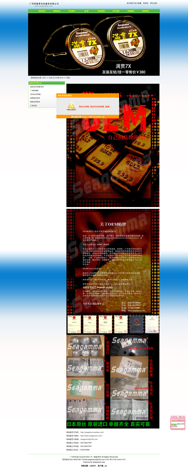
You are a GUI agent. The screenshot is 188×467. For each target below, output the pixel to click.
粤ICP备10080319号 (118, 460)
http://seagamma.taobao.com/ (92, 432)
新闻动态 (56, 11)
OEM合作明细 (35, 94)
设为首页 (130, 3)
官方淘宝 (116, 11)
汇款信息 (33, 105)
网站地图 (153, 3)
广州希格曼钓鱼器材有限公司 (81, 457)
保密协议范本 (35, 98)
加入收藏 (137, 3)
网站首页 (42, 11)
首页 (44, 78)
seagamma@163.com (89, 439)
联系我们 (145, 11)
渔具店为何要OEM (56, 78)
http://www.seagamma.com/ (91, 436)
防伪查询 (101, 11)
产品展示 (71, 11)
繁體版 (145, 3)
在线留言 (130, 11)
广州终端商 (34, 90)
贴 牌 (86, 11)
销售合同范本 (35, 102)
